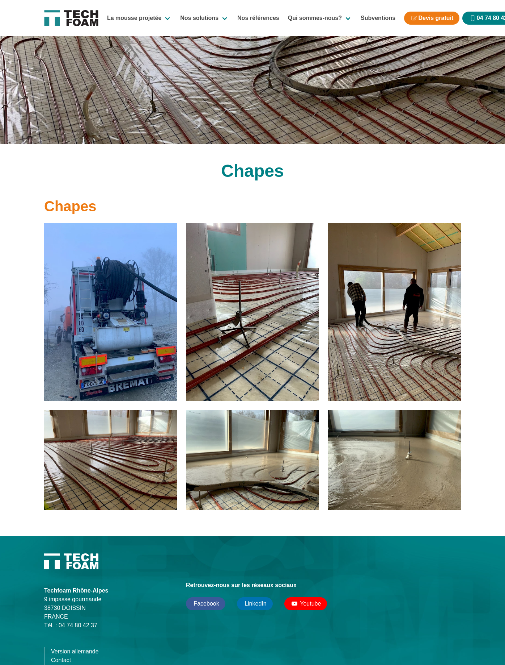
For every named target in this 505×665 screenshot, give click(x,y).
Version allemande (75, 651)
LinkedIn (255, 603)
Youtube (305, 603)
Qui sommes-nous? (315, 18)
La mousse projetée (134, 18)
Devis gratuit (435, 18)
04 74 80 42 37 (78, 625)
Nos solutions (199, 18)
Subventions (378, 18)
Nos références (258, 18)
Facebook (205, 603)
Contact (61, 660)
